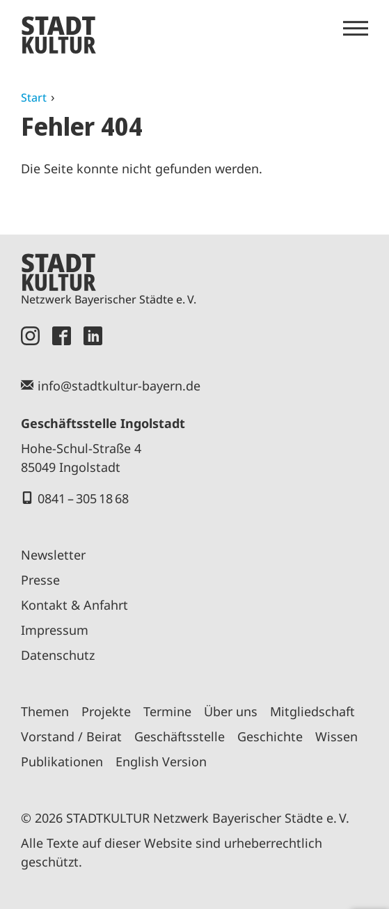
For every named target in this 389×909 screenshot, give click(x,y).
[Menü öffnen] (355, 28)
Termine (167, 711)
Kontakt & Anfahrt (74, 604)
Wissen (336, 736)
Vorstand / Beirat (71, 736)
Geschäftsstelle (179, 736)
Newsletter (53, 554)
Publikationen (62, 761)
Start (34, 97)
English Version (161, 761)
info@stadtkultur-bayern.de (119, 385)
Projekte (106, 711)
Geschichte (270, 736)
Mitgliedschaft (312, 711)
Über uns (230, 711)
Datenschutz (58, 655)
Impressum (54, 630)
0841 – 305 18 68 (83, 498)
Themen (45, 711)
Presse (40, 579)
